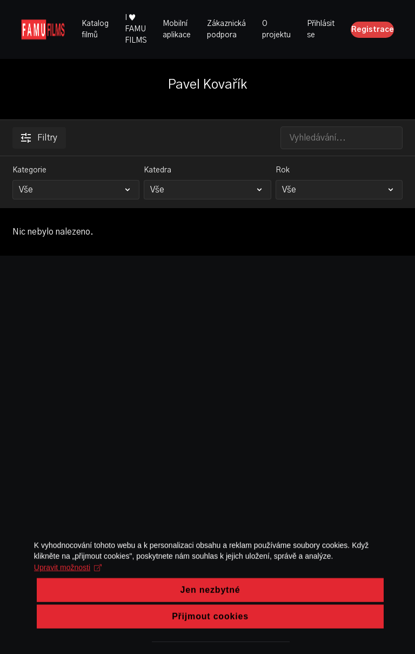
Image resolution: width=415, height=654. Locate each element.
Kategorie (29, 170)
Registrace (372, 30)
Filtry (39, 138)
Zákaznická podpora (226, 29)
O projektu (276, 29)
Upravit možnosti (66, 589)
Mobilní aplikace (177, 29)
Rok (283, 170)
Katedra (157, 170)
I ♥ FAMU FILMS (135, 29)
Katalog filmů (95, 29)
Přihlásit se (320, 29)
